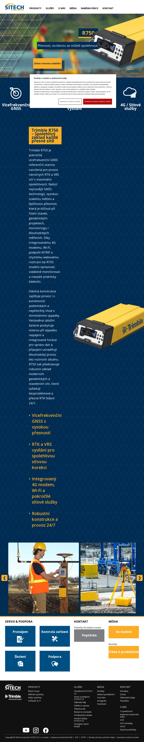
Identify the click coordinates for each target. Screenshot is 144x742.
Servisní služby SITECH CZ (80, 719)
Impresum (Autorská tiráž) (129, 715)
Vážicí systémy (34, 697)
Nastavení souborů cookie (128, 737)
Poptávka (89, 635)
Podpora (54, 661)
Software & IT (34, 700)
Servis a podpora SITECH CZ (82, 697)
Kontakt (108, 8)
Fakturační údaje (127, 697)
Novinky (100, 691)
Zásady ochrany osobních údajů (101, 737)
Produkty (35, 8)
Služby (78, 687)
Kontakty (124, 691)
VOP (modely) (126, 723)
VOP (122, 720)
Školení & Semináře (83, 712)
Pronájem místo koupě (81, 725)
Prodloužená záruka (83, 715)
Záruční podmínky (128, 729)
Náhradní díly (80, 702)
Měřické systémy (35, 694)
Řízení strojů (33, 691)
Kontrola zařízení (54, 636)
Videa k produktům (124, 652)
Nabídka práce (89, 8)
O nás (123, 707)
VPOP (122, 726)
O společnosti (126, 711)
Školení (20, 661)
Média (100, 687)
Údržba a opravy (81, 705)
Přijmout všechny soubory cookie (97, 101)
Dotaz (123, 694)
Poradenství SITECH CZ (83, 692)
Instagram (101, 700)
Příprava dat (79, 708)
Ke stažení (124, 632)
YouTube (101, 697)
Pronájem (20, 636)
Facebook (101, 704)
